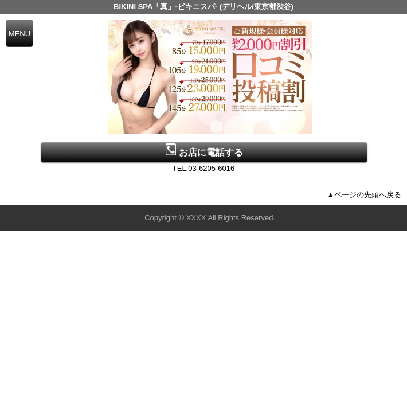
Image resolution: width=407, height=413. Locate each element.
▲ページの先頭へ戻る (364, 194)
